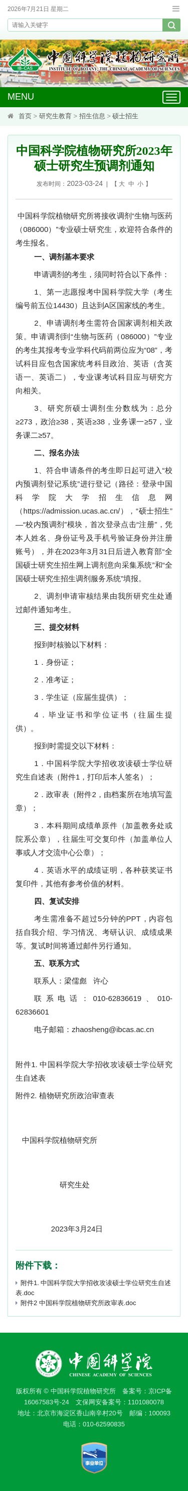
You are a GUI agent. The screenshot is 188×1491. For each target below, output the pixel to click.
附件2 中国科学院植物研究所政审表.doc (76, 1303)
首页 (25, 116)
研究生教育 (55, 116)
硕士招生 (125, 116)
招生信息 (92, 116)
